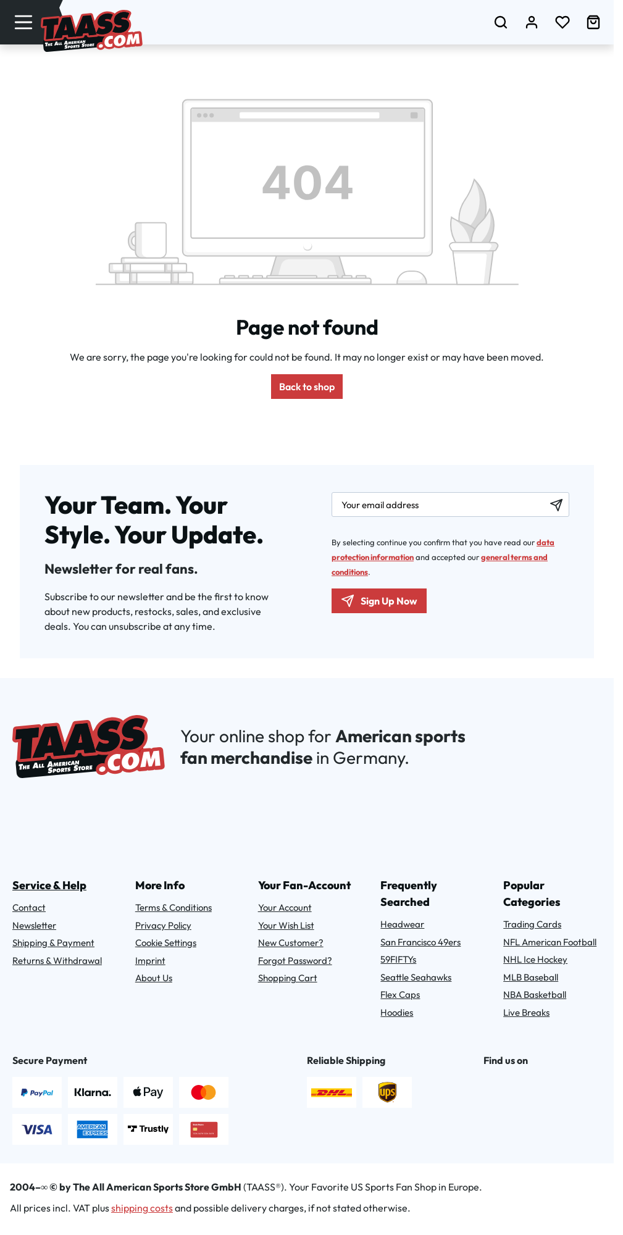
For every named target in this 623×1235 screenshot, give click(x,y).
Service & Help (49, 885)
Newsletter (34, 925)
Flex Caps (400, 994)
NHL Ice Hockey (535, 959)
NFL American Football (549, 942)
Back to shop (307, 386)
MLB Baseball (530, 977)
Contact (29, 907)
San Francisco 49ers (420, 942)
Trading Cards (532, 924)
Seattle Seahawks (415, 977)
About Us (153, 978)
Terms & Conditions (173, 907)
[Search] (500, 22)
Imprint (150, 960)
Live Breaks (526, 1012)
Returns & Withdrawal (57, 960)
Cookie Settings (165, 942)
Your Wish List (286, 925)
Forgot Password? (295, 960)
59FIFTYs (398, 959)
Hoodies (396, 1012)
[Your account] (531, 22)
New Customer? (291, 942)
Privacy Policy (163, 925)
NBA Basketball (534, 994)
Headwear (402, 924)
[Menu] (23, 22)
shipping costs (142, 1208)
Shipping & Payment (53, 942)
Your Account (285, 907)
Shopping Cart (287, 978)
